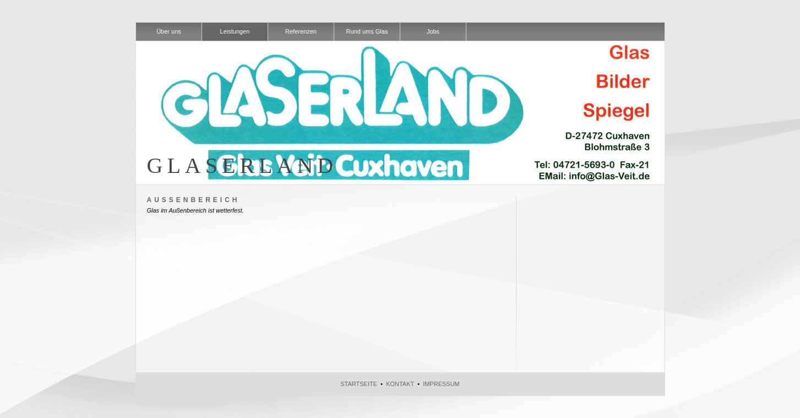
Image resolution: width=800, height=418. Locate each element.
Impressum (441, 384)
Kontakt (400, 384)
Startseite (358, 384)
